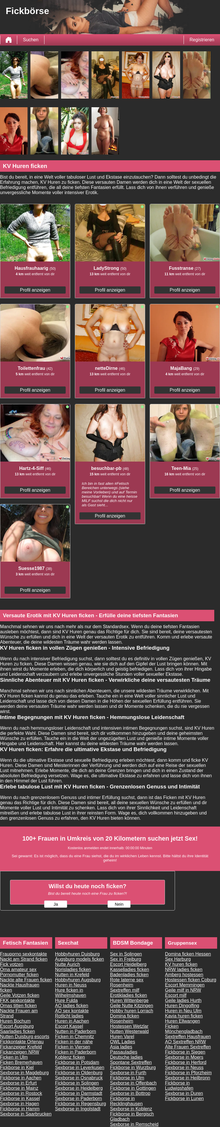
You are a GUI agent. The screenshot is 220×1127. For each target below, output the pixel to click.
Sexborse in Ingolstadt (77, 1108)
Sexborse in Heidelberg (79, 1088)
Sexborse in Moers (184, 1057)
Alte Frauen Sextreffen (188, 1046)
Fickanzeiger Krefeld (21, 1046)
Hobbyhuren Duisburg (77, 954)
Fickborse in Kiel (17, 1067)
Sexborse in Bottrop (130, 1093)
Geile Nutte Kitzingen (131, 1005)
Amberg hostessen (184, 974)
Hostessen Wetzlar (129, 1026)
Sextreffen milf (124, 990)
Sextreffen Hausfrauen (188, 1036)
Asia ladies (121, 1046)
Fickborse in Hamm (20, 1108)
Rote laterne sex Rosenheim (127, 982)
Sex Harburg (178, 959)
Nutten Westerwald (129, 1031)
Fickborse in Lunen (184, 1098)
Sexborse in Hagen (19, 1103)
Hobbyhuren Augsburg (78, 979)
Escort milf (175, 995)
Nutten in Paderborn (75, 1031)
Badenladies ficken (129, 974)
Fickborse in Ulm (127, 1077)
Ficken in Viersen (72, 1046)
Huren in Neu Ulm (183, 1010)
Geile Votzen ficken (19, 995)
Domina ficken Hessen (188, 954)
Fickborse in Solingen (77, 1083)
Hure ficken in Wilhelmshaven (70, 993)
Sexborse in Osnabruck (79, 1077)
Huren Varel (122, 1036)
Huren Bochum (15, 1021)
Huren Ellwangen (182, 1021)
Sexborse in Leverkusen (79, 1067)
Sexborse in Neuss (184, 1067)
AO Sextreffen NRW (185, 1041)
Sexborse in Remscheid (134, 1124)
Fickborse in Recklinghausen (126, 1101)
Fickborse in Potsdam (77, 1062)
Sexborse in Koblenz (131, 1108)
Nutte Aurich (67, 964)
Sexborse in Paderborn (78, 1098)
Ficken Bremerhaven (21, 1062)
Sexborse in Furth (128, 1072)
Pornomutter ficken (19, 974)
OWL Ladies (122, 1041)
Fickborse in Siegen (185, 1052)
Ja (56, 904)
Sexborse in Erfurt (18, 1083)
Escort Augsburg (17, 1026)
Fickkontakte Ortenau (22, 1041)
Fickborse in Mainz (19, 1088)
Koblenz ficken (70, 1057)
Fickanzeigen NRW (19, 1052)
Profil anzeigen (35, 290)
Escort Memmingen (185, 985)
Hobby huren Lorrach (131, 1010)
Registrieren (202, 39)
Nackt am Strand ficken (23, 959)
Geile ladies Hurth (183, 1000)
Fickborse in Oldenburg (78, 1072)
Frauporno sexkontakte (23, 954)
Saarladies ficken (17, 1031)
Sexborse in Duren (184, 1093)
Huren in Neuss (71, 985)
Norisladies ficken (73, 969)
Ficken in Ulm (14, 1057)
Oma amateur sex (18, 969)
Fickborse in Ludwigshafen (179, 1086)
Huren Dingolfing (182, 1005)
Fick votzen (11, 964)
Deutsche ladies (126, 1057)
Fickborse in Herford (185, 1062)
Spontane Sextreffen (131, 1062)
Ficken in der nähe (74, 1041)
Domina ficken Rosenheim (124, 1018)
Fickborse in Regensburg (80, 1103)
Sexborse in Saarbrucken (26, 1114)
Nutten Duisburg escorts (24, 1036)
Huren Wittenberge (129, 1000)
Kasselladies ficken (129, 969)
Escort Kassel (69, 1026)
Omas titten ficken (18, 1005)
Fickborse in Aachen (20, 1077)
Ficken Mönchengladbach (184, 1029)
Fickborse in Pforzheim (188, 1072)
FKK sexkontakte (17, 1000)
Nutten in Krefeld (72, 974)
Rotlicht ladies (69, 1015)
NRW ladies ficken (183, 969)
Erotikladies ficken (128, 995)
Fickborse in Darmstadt (78, 1093)
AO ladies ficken (71, 1005)
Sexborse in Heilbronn (187, 1077)
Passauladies (123, 1052)
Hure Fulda (66, 1000)
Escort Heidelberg (128, 964)
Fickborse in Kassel (20, 1098)
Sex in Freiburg (125, 959)
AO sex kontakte (72, 1010)
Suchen (30, 39)
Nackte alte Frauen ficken (26, 979)
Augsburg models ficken (79, 959)
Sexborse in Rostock (21, 1093)
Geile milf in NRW (183, 990)
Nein (119, 904)
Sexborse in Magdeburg (24, 1072)
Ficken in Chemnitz (74, 1036)
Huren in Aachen (72, 1021)
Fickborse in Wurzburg (133, 1067)
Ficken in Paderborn (75, 1052)
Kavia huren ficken (184, 1015)
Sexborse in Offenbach (133, 1083)
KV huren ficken (181, 964)
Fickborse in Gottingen (133, 1088)
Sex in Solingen (126, 954)
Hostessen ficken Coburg (190, 979)
